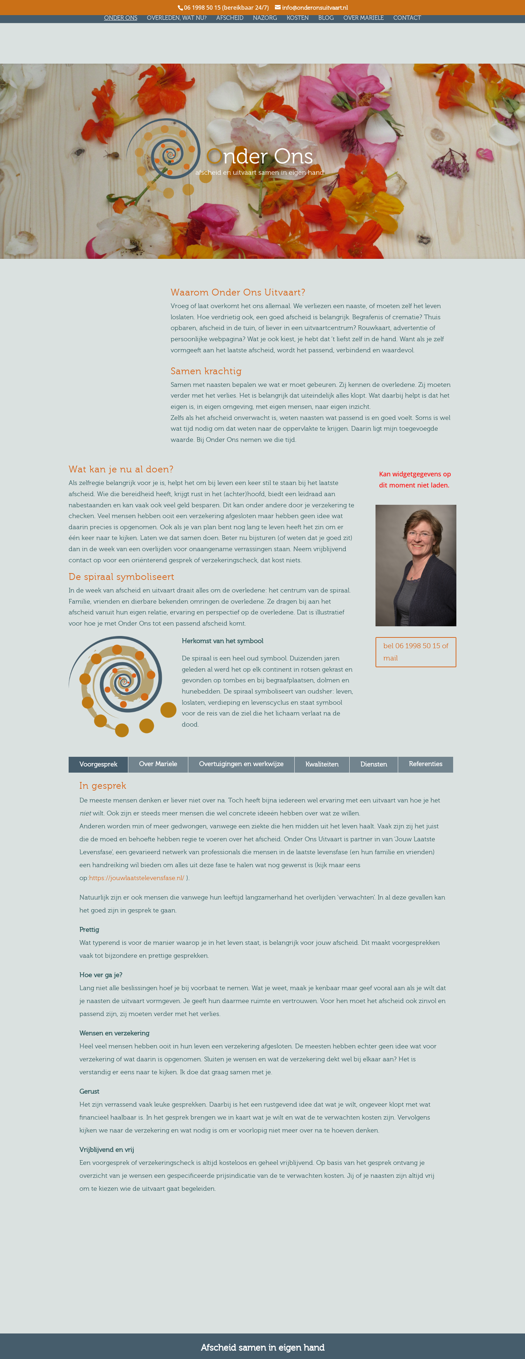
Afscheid (232, 18)
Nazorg (267, 18)
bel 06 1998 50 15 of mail (415, 652)
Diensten (373, 764)
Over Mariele (366, 18)
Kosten (300, 18)
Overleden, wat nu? (179, 18)
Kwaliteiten (322, 764)
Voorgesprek (98, 764)
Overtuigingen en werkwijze (241, 764)
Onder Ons (123, 18)
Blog (328, 18)
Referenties (425, 764)
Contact (410, 18)
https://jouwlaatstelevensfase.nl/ (136, 878)
